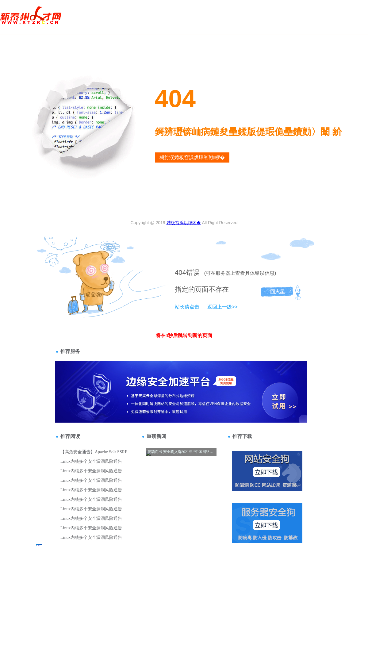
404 (180, 272)
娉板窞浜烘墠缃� (184, 222)
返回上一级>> (222, 306)
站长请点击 (187, 306)
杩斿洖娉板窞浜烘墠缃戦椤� (192, 157)
